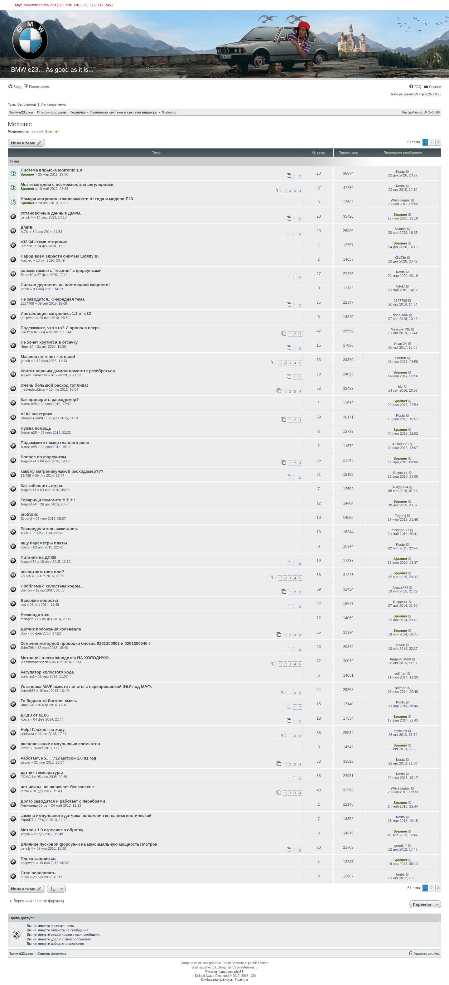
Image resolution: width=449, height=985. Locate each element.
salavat (37, 131)
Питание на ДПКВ (38, 557)
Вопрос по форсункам (43, 457)
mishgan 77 (400, 530)
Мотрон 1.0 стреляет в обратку (52, 830)
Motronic (20, 124)
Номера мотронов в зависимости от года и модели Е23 (77, 198)
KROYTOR (29, 332)
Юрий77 (27, 820)
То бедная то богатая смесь (49, 700)
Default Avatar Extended (212, 976)
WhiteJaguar (400, 200)
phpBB (214, 963)
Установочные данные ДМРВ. (51, 213)
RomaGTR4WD (33, 418)
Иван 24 (27, 346)
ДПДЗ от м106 (35, 715)
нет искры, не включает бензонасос (57, 787)
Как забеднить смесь (42, 485)
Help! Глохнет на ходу (43, 729)
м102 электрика (36, 414)
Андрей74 (28, 461)
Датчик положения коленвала (51, 629)
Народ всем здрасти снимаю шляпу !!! (60, 256)
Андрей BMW (400, 659)
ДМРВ (27, 227)
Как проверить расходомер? (50, 399)
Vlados (400, 229)
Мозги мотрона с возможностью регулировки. (67, 184)
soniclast (27, 676)
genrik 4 (27, 217)
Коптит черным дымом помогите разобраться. (68, 371)
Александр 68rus (34, 805)
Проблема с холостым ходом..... (53, 586)
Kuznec (26, 260)
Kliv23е (400, 257)
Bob (24, 633)
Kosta (400, 171)
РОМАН (27, 777)
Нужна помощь (36, 428)
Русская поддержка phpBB (224, 971)
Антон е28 (29, 404)
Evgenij (26, 518)
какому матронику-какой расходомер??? (62, 471)
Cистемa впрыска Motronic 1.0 (51, 170)
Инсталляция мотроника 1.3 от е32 (56, 313)
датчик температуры (42, 772)
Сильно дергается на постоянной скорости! (65, 284)
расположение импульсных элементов (60, 743)
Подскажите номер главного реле (55, 442)
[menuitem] (14, 86)
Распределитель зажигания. (49, 528)
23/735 (26, 475)
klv (400, 387)
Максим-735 (400, 329)
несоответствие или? (42, 571)
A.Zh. (25, 232)
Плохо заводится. (38, 858)
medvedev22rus (33, 389)
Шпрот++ (400, 473)
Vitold (25, 289)
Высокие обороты (39, 600)
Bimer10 (27, 246)
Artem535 (28, 691)
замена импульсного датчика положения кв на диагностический (86, 815)
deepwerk (28, 318)
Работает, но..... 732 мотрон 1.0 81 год (58, 758)
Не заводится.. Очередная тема (52, 299)
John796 (27, 647)
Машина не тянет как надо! (48, 356)
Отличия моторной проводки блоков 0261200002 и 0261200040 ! (85, 643)
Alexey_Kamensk (34, 375)
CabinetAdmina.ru (245, 967)
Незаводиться (35, 614)
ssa (23, 604)
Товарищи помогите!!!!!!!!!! (48, 500)
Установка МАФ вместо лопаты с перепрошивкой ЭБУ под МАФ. (86, 686)
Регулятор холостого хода (47, 672)
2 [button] (431, 142)
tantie (25, 791)
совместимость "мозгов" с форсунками (61, 270)
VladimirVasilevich (34, 662)
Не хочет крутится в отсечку (49, 342)
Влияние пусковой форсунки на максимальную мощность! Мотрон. (90, 844)
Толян (25, 834)
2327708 (27, 303)
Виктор (26, 590)
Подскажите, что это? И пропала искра (60, 328)
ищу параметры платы (44, 543)
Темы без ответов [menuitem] (22, 104)
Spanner (52, 131)
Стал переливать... (40, 873)
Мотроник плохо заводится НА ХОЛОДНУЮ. (65, 657)
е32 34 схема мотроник (44, 241)
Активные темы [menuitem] (53, 104)
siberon (400, 358)
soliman (400, 673)
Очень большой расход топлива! (54, 385)
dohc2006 (400, 315)
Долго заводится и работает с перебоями (63, 801)
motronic (29, 514)
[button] (438, 142)
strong (25, 762)
